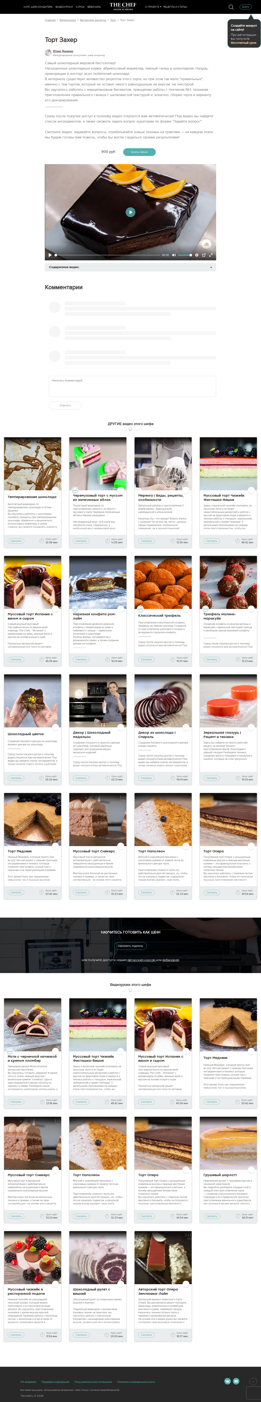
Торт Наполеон (151, 851)
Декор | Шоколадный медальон (91, 734)
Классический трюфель (159, 615)
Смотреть (16, 541)
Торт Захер (127, 20)
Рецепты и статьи (175, 7)
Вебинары (94, 7)
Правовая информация (55, 1382)
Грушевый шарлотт (220, 1175)
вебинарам (171, 960)
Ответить (65, 405)
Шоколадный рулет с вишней (91, 1291)
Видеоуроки (64, 7)
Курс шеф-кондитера (38, 7)
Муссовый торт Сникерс (94, 851)
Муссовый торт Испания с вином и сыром (30, 616)
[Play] (50, 255)
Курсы (80, 7)
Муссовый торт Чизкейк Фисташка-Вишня (224, 497)
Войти (245, 7)
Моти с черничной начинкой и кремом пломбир (32, 1058)
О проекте (152, 7)
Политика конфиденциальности (136, 1382)
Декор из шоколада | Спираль (157, 734)
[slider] (107, 255)
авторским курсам (141, 960)
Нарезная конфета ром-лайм (94, 616)
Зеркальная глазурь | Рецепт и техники (222, 734)
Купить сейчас (139, 152)
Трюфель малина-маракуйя (219, 616)
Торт (113, 20)
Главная (50, 20)
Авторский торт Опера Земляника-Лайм (158, 1291)
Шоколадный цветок (26, 734)
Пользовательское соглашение (93, 1382)
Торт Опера (213, 851)
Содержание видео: (64, 267)
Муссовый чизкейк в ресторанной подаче (26, 1291)
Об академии (28, 1382)
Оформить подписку (130, 945)
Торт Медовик (20, 851)
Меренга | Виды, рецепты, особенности (161, 497)
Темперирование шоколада (32, 497)
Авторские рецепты (93, 20)
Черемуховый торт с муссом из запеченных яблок (98, 497)
